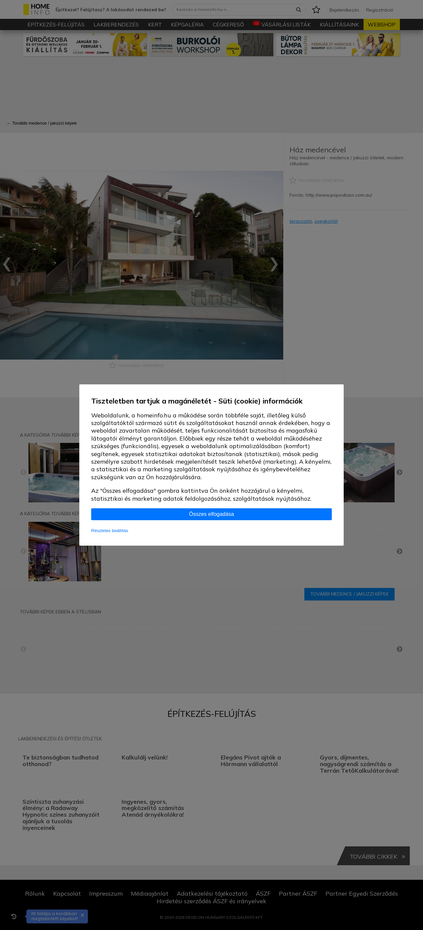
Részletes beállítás (109, 530)
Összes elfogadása (211, 514)
